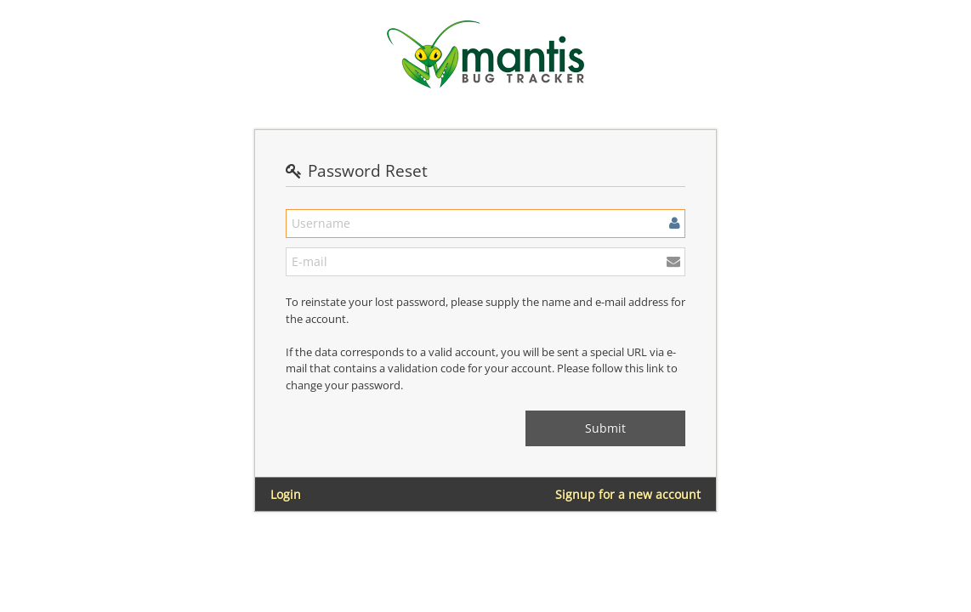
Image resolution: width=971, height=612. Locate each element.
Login (285, 494)
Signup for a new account (628, 494)
